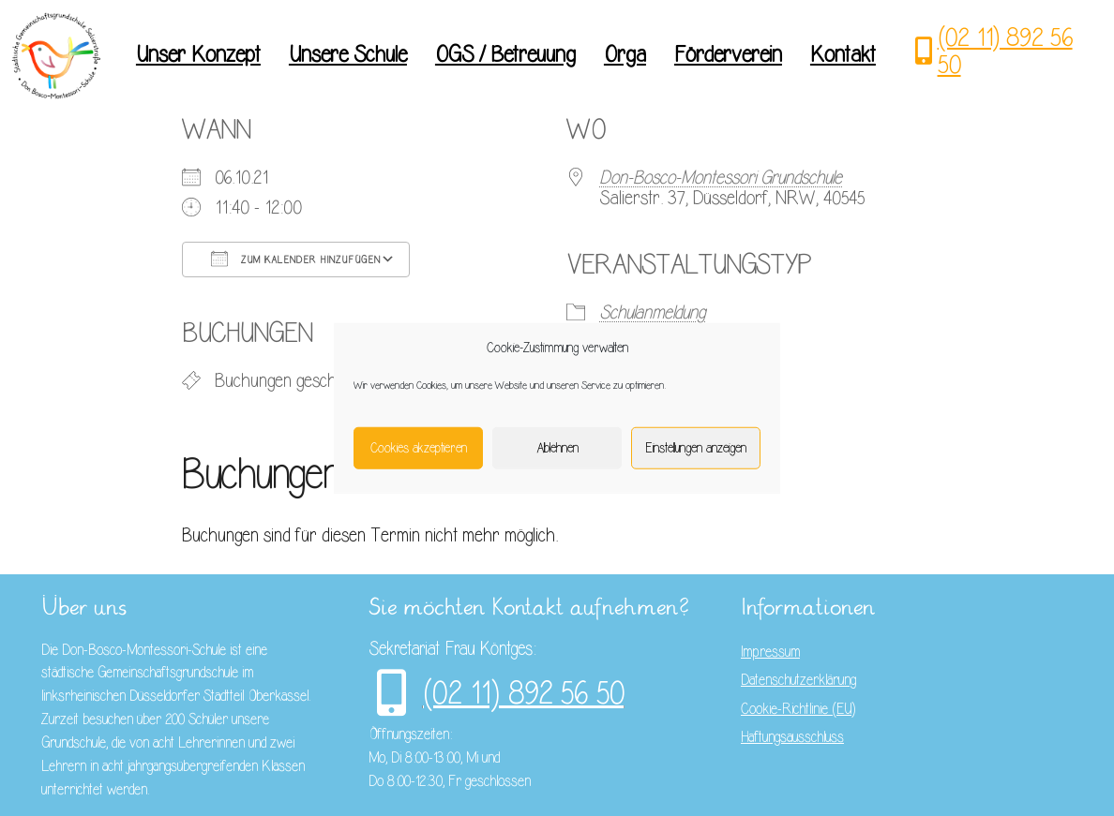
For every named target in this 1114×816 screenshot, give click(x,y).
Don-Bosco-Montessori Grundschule (720, 177)
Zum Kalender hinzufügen (296, 258)
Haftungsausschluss (792, 737)
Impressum (770, 652)
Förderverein (728, 54)
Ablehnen (557, 447)
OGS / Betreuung (505, 54)
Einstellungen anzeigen (695, 447)
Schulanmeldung (652, 312)
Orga (625, 54)
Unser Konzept (198, 54)
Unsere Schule (348, 54)
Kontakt (843, 54)
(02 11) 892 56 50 (1005, 51)
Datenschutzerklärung (798, 680)
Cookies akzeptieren (418, 447)
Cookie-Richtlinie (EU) (798, 709)
